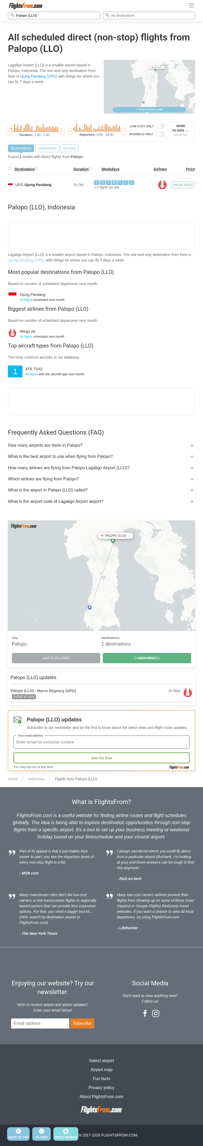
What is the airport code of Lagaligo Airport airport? (55, 501)
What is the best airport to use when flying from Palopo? (60, 456)
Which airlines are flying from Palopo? (43, 479)
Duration (81, 169)
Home (13, 779)
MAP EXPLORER (56, 658)
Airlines (160, 169)
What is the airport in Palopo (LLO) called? (47, 490)
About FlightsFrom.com (101, 1096)
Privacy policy (101, 1087)
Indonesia (36, 779)
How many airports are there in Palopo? (45, 445)
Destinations (21, 148)
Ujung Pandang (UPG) (38, 76)
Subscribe (82, 1023)
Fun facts (101, 1078)
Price (190, 169)
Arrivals (69, 148)
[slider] (8, 131)
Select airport (101, 1060)
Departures (47, 148)
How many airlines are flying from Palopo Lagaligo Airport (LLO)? (69, 468)
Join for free (101, 758)
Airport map (102, 1069)
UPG (33, 185)
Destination (25, 169)
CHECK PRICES (147, 658)
